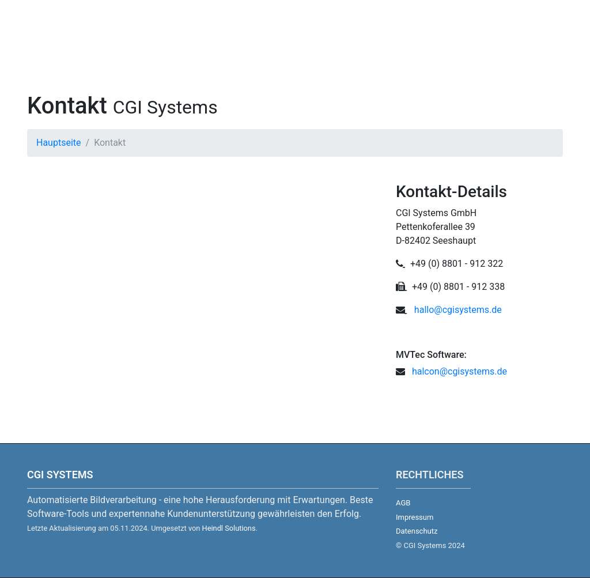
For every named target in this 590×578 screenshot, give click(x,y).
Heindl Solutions (229, 528)
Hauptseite (58, 142)
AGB (403, 502)
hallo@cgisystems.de (458, 309)
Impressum (414, 517)
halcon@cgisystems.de (457, 371)
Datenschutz (416, 531)
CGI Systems (60, 475)
